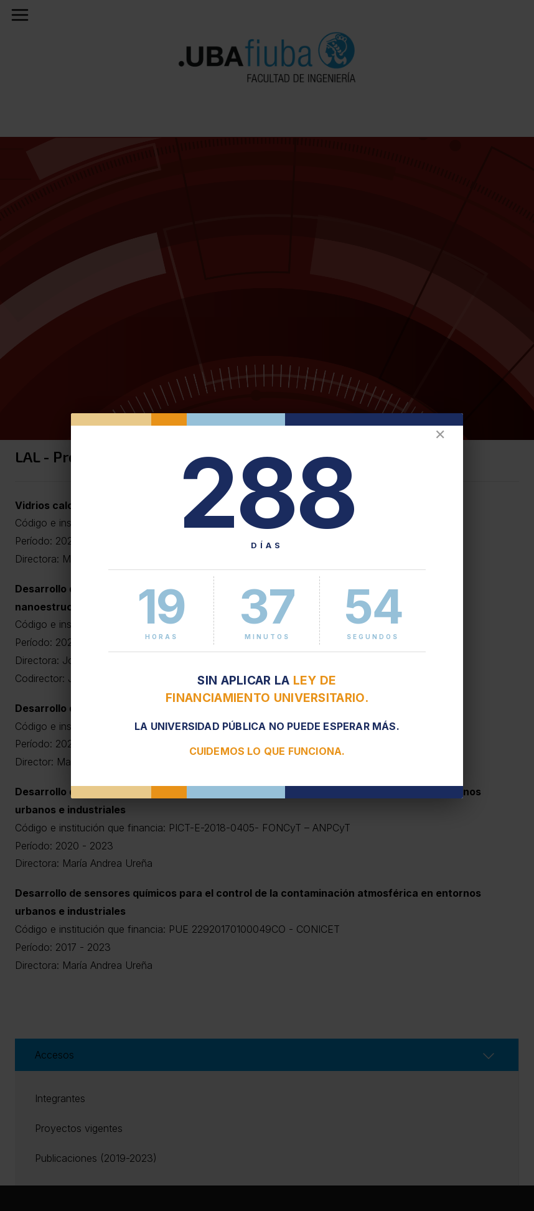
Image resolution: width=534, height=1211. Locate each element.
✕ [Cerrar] (440, 434)
